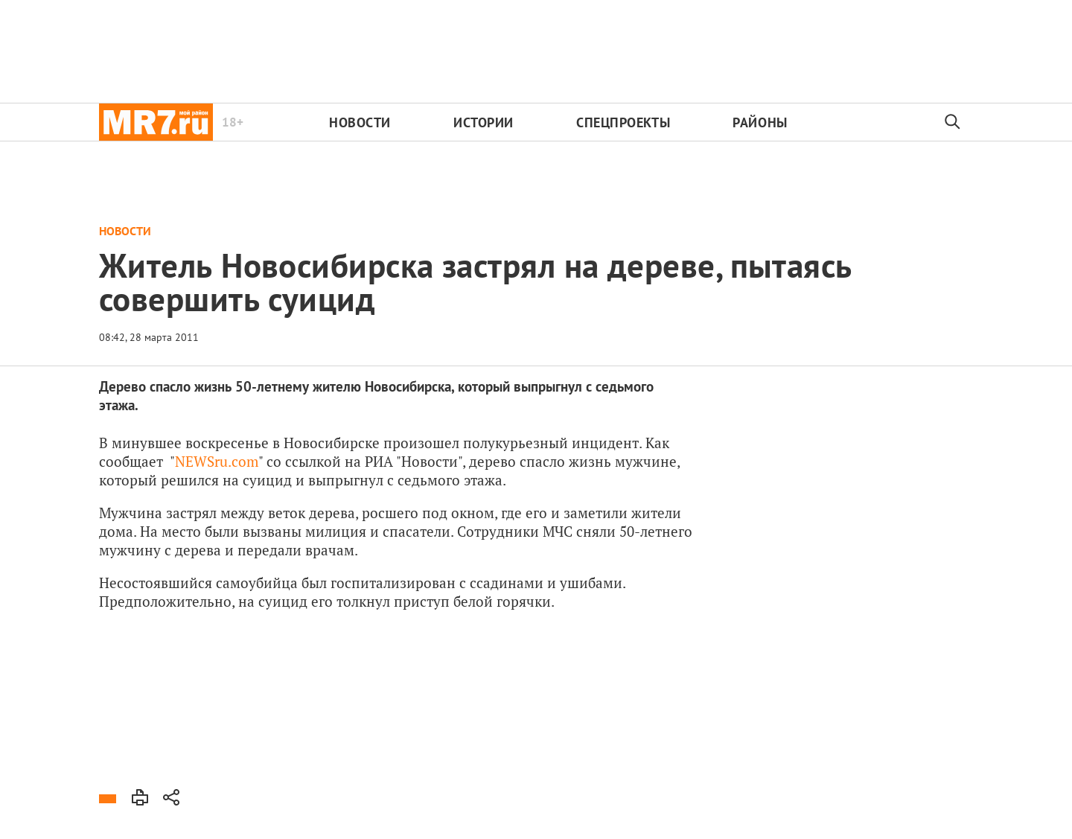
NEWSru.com (216, 461)
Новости (360, 122)
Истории (483, 122)
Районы (760, 122)
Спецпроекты (623, 122)
